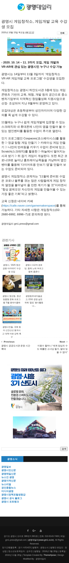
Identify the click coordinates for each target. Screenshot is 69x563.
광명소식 (12, 459)
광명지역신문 (8, 480)
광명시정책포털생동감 (13, 494)
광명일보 (6, 466)
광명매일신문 (8, 473)
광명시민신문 (8, 470)
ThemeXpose (50, 555)
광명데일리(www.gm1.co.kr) (41, 540)
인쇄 (62, 33)
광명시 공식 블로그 (11, 498)
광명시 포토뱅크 (10, 501)
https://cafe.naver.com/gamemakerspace (28, 205)
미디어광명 (7, 491)
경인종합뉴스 (8, 487)
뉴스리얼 (6, 484)
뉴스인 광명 (7, 477)
